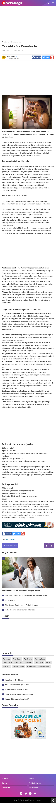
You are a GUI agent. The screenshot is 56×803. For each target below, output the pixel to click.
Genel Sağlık (18, 662)
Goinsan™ (39, 800)
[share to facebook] (36, 57)
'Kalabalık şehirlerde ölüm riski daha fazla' (20, 610)
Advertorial (6, 659)
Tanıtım (4, 783)
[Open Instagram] (30, 793)
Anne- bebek (17, 659)
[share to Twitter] (46, 57)
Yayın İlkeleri (33, 788)
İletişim (31, 779)
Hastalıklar (28, 662)
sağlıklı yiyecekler (44, 666)
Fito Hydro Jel (10, 600)
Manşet (48, 662)
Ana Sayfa (5, 779)
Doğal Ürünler (7, 662)
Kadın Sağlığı (39, 662)
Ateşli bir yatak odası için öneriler (17, 685)
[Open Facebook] (21, 793)
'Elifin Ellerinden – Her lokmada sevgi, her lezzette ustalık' (26, 595)
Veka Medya (12, 56)
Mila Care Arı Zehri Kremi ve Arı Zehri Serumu (21, 605)
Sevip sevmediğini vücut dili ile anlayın (19, 694)
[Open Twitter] (26, 793)
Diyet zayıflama (10, 539)
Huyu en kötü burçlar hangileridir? (17, 699)
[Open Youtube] (35, 793)
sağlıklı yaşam (31, 666)
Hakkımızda (6, 788)
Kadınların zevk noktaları (14, 680)
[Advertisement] (28, 23)
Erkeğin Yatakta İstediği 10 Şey (16, 689)
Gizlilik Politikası (35, 783)
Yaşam (15, 666)
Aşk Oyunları (28, 659)
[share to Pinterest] (52, 57)
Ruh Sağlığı (6, 666)
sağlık (22, 666)
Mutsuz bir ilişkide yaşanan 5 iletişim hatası (21, 591)
